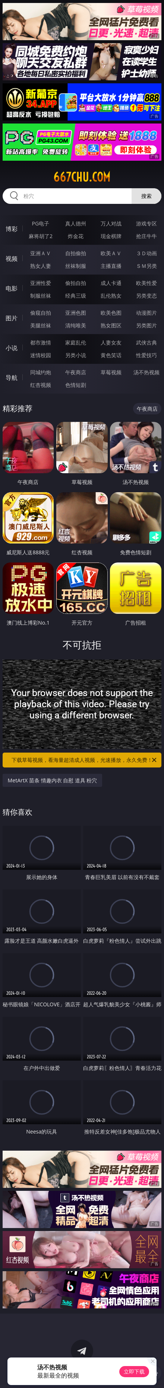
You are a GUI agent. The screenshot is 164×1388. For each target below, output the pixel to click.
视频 (12, 258)
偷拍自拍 (75, 282)
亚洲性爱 (40, 282)
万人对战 (111, 223)
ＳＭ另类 (146, 265)
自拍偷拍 (75, 253)
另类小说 (75, 355)
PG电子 (41, 223)
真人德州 (75, 223)
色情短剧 (75, 384)
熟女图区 (111, 325)
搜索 (146, 195)
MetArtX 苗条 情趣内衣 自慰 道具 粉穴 (52, 780)
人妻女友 (111, 342)
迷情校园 (40, 355)
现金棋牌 (111, 236)
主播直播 (111, 265)
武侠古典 (146, 342)
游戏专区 (146, 223)
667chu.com (81, 177)
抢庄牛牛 (146, 236)
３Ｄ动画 (146, 253)
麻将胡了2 (41, 236)
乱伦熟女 (111, 295)
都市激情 (40, 342)
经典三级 (75, 295)
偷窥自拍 (40, 312)
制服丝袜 (40, 295)
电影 (12, 288)
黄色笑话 (111, 355)
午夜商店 (75, 372)
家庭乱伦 (75, 342)
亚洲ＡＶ (40, 253)
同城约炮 (40, 372)
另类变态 (146, 295)
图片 (12, 318)
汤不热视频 (146, 372)
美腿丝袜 (40, 325)
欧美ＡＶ (111, 253)
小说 (12, 348)
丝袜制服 (75, 265)
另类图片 (146, 325)
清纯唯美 (75, 325)
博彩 (12, 229)
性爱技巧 (146, 355)
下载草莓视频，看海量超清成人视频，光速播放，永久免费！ (85, 760)
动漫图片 (146, 312)
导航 (12, 378)
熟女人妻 (40, 265)
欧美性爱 (146, 282)
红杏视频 (40, 384)
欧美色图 (111, 312)
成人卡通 (111, 282)
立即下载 (134, 1371)
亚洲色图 (75, 312)
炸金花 (75, 236)
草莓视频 (111, 372)
